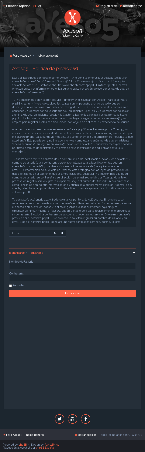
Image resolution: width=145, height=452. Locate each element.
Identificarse (17, 252)
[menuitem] (38, 5)
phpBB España (45, 447)
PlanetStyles (51, 444)
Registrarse (36, 252)
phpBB (23, 444)
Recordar (18, 285)
